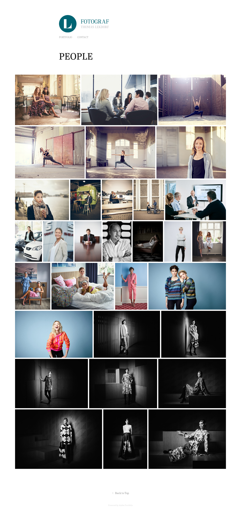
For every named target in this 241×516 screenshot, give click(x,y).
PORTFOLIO (65, 37)
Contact (82, 37)
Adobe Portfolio (126, 505)
